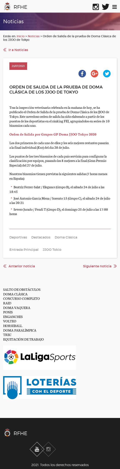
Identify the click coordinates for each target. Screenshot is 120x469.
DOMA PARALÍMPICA (19, 330)
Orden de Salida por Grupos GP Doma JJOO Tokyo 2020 (52, 134)
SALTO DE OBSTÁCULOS (21, 289)
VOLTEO (9, 320)
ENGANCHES (13, 316)
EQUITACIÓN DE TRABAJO (23, 339)
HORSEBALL (12, 325)
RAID (7, 302)
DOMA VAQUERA (16, 307)
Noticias (34, 36)
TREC (7, 334)
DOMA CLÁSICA (15, 293)
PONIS (8, 311)
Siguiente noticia (97, 266)
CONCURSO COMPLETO (21, 298)
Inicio (21, 36)
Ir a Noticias (18, 49)
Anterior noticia (22, 266)
